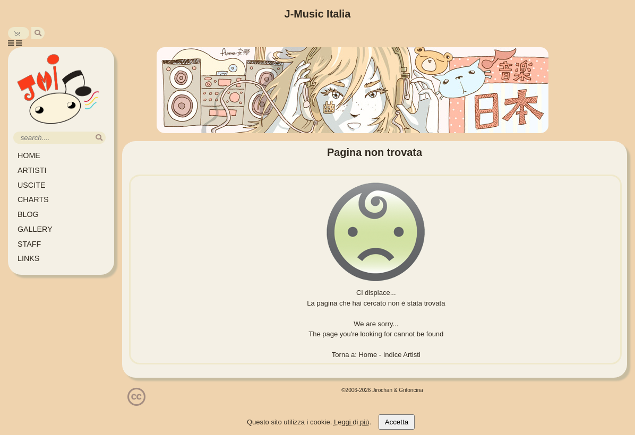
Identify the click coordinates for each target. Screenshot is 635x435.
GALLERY (35, 229)
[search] (38, 33)
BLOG (28, 214)
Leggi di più (352, 422)
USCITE (31, 185)
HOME (29, 155)
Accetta (396, 422)
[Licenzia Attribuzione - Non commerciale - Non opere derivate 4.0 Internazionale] (136, 402)
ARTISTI (32, 170)
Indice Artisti (402, 355)
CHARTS (33, 199)
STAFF (29, 244)
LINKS (28, 258)
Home (367, 355)
